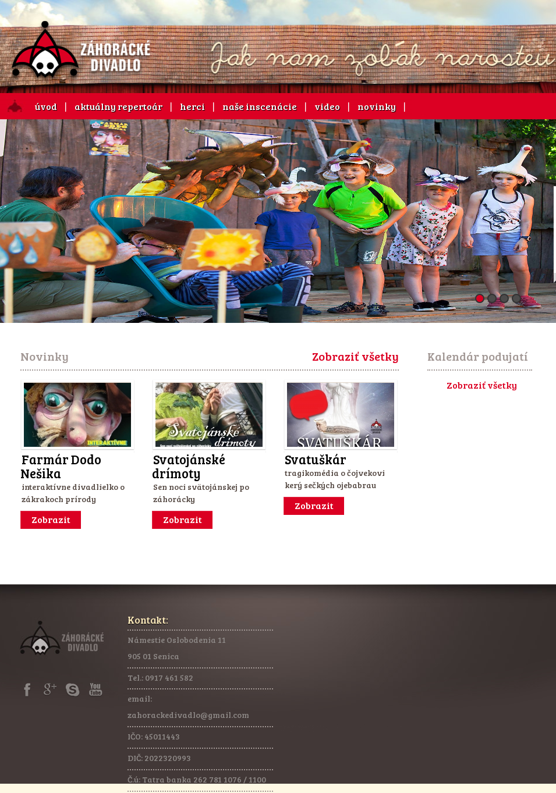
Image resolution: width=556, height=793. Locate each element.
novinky (376, 106)
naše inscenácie (259, 106)
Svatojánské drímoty (188, 466)
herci (192, 106)
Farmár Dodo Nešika (60, 466)
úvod (46, 106)
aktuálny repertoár (118, 106)
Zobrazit (50, 519)
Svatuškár (315, 459)
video (327, 106)
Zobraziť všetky (355, 356)
